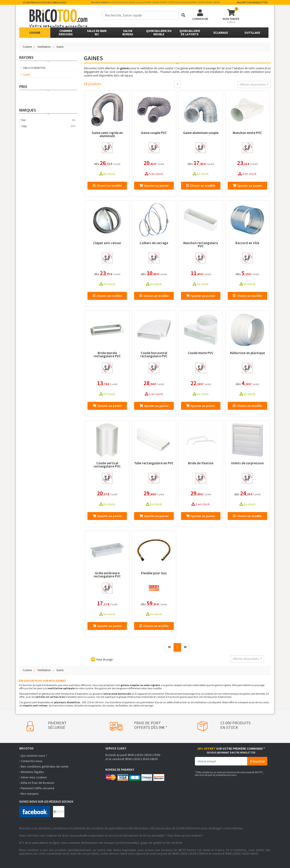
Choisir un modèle (107, 186)
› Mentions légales (31, 772)
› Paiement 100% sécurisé (36, 788)
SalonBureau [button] (127, 32)
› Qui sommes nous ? (33, 756)
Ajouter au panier (154, 186)
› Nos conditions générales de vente (43, 766)
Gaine (26, 74)
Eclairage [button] (220, 33)
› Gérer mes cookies (33, 777)
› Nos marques (29, 794)
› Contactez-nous (30, 761)
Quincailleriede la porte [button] (189, 32)
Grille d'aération (34, 67)
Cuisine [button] (34, 33)
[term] (140, 15)
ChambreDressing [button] (66, 32)
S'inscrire (257, 761)
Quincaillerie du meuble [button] (159, 32)
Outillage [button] (252, 33)
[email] (221, 761)
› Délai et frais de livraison (36, 783)
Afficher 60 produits (252, 84)
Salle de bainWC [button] (96, 32)
